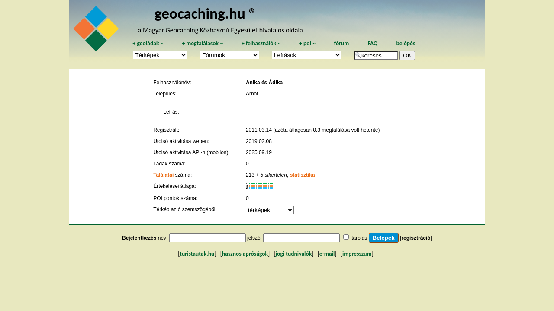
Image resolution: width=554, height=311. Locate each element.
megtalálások (202, 43)
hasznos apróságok (245, 253)
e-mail (327, 253)
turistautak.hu (197, 253)
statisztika (302, 175)
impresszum (357, 253)
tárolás (359, 238)
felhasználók (261, 43)
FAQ (372, 43)
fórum (341, 43)
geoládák (148, 43)
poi (307, 43)
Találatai (163, 175)
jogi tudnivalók (294, 253)
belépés (405, 43)
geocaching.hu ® (206, 13)
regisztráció (415, 238)
